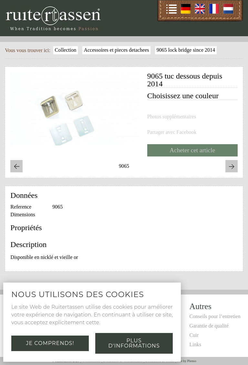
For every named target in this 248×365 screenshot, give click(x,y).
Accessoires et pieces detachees (116, 50)
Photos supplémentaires (171, 116)
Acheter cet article (192, 150)
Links (195, 344)
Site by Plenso (186, 361)
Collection (66, 50)
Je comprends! (50, 343)
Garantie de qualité (209, 325)
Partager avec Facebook (172, 132)
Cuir (193, 335)
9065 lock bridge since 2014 (186, 50)
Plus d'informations (134, 343)
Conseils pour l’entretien (214, 316)
